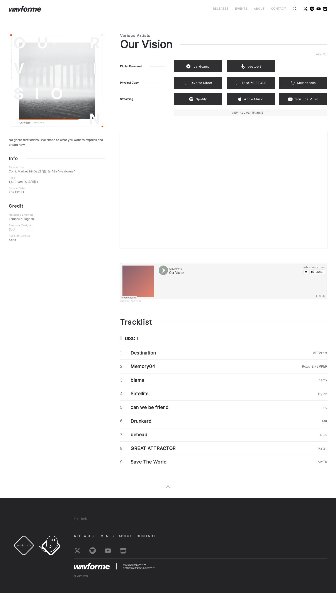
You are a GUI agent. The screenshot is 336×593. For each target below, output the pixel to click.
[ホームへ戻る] (25, 8)
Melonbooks (303, 82)
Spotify (198, 99)
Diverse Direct (198, 82)
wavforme (124, 301)
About (259, 8)
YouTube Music (303, 99)
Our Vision (136, 301)
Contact (278, 8)
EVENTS (241, 8)
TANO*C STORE (250, 82)
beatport (250, 66)
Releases (221, 8)
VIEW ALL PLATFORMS (250, 113)
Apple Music (250, 99)
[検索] (200, 519)
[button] (294, 8)
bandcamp (198, 66)
